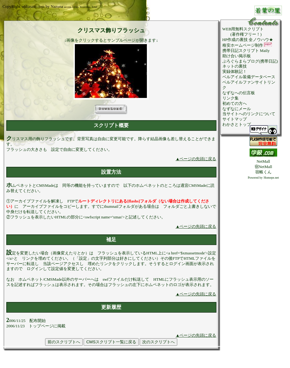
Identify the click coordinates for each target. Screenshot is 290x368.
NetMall (263, 161)
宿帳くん (263, 172)
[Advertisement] (263, 274)
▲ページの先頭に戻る (196, 158)
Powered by (255, 177)
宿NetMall (263, 166)
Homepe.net (271, 177)
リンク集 (230, 98)
